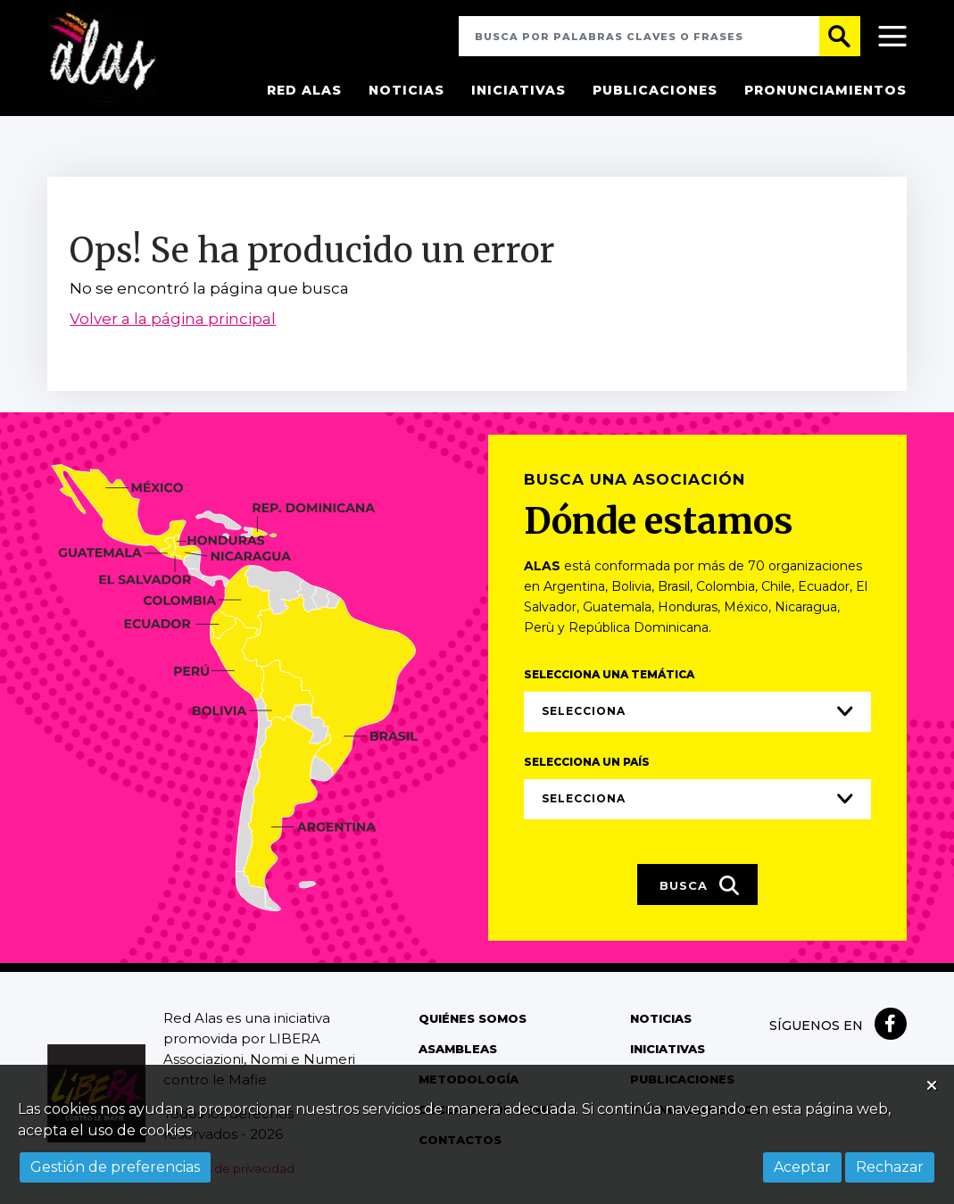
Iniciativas (518, 90)
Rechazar (890, 1166)
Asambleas (458, 1051)
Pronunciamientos (825, 90)
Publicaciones (655, 90)
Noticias (406, 90)
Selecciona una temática (609, 676)
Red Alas (304, 90)
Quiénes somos (473, 1021)
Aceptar (802, 1166)
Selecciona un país (587, 763)
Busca (700, 887)
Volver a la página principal (173, 320)
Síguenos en (816, 1028)
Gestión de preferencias (115, 1166)
